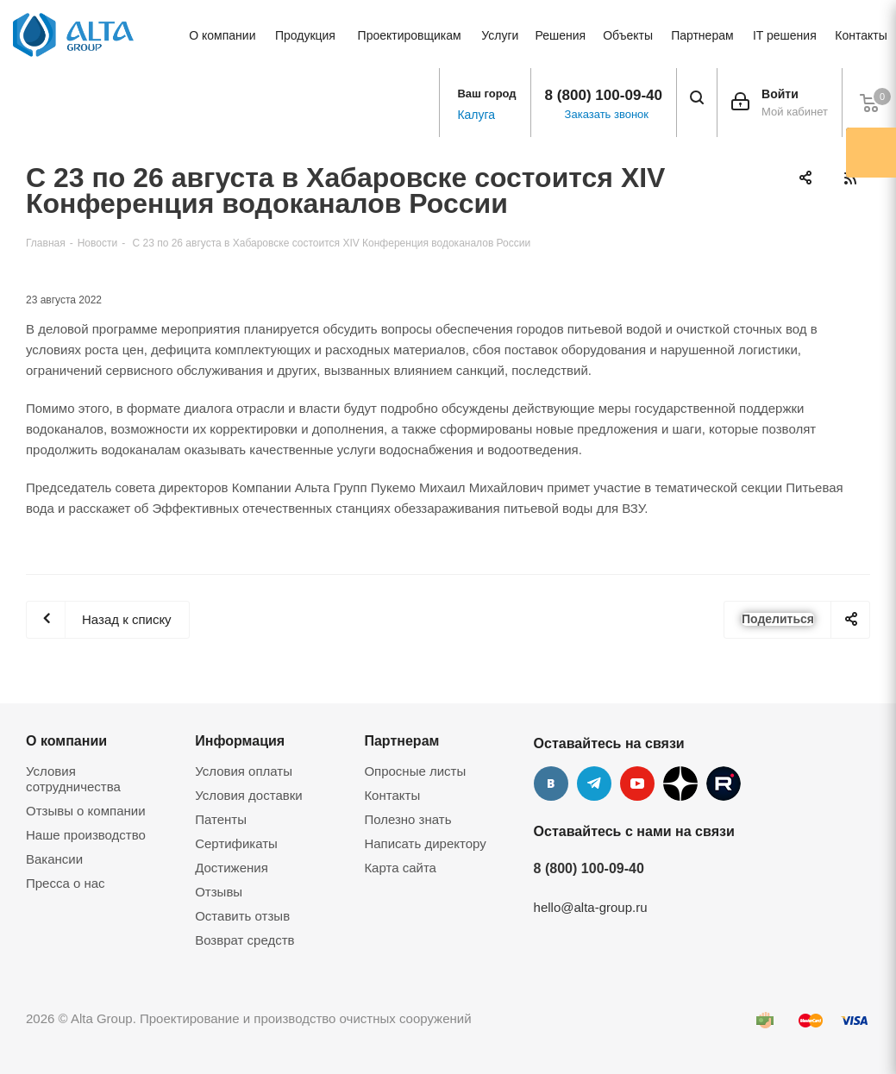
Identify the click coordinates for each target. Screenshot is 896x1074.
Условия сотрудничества (73, 779)
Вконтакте (551, 783)
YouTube (637, 783)
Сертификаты (236, 843)
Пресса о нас (65, 883)
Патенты (221, 819)
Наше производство (86, 834)
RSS (850, 178)
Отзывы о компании (86, 810)
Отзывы (218, 891)
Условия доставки (248, 795)
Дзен (680, 783)
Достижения (231, 867)
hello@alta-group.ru (591, 907)
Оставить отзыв (242, 916)
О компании (66, 740)
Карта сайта (400, 867)
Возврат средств (244, 940)
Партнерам (401, 740)
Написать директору (425, 843)
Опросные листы (415, 771)
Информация (240, 740)
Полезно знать (407, 819)
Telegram (594, 783)
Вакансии (54, 859)
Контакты (392, 795)
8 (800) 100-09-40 (603, 95)
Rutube (723, 783)
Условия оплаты (243, 771)
